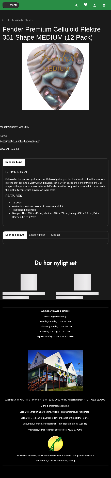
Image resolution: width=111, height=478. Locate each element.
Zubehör (55, 234)
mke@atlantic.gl (68, 417)
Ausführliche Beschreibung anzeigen (20, 141)
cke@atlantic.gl (69, 411)
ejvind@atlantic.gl (68, 423)
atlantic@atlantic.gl (59, 405)
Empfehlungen (37, 234)
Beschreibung (13, 162)
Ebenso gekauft (14, 234)
